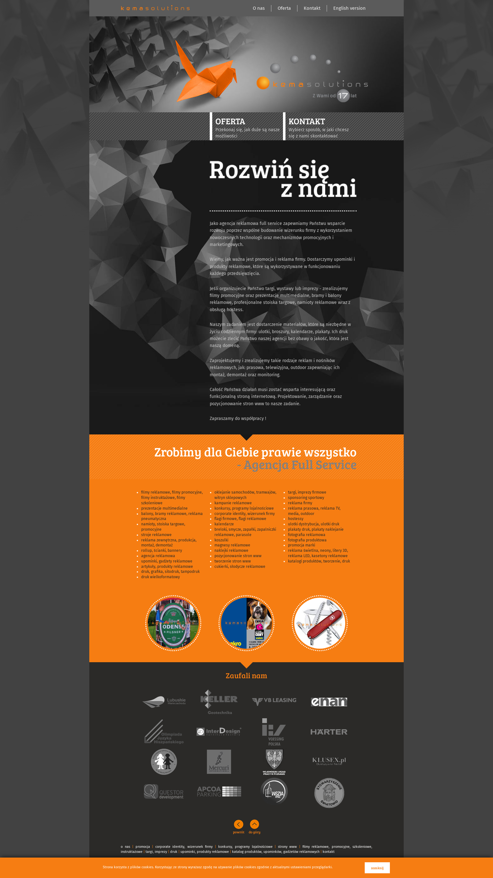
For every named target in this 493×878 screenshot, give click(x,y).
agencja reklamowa (158, 556)
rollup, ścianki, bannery (161, 550)
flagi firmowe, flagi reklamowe (240, 519)
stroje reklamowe (156, 535)
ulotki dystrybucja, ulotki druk (313, 524)
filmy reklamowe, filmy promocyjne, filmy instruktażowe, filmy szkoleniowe (172, 497)
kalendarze (224, 524)
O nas (259, 8)
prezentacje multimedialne (164, 508)
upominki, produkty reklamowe (204, 852)
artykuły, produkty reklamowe (167, 566)
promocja (143, 847)
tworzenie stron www (232, 561)
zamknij (377, 867)
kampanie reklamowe (233, 503)
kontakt (329, 852)
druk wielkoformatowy (160, 577)
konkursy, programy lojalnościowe (244, 508)
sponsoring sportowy (306, 497)
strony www (287, 847)
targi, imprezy (156, 852)
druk (173, 852)
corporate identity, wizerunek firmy (244, 514)
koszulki (221, 540)
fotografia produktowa (307, 540)
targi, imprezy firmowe (307, 492)
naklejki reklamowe (231, 550)
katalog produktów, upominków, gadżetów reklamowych (275, 852)
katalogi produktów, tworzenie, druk (319, 561)
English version (349, 8)
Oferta (284, 8)
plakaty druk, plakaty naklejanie (316, 529)
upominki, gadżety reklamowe (166, 561)
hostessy (295, 519)
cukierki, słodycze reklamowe (239, 566)
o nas (125, 847)
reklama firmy (300, 503)
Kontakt (312, 8)
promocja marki (301, 545)
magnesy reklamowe (232, 545)
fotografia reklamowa (306, 535)
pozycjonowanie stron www (238, 556)
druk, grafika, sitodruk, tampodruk (170, 571)
